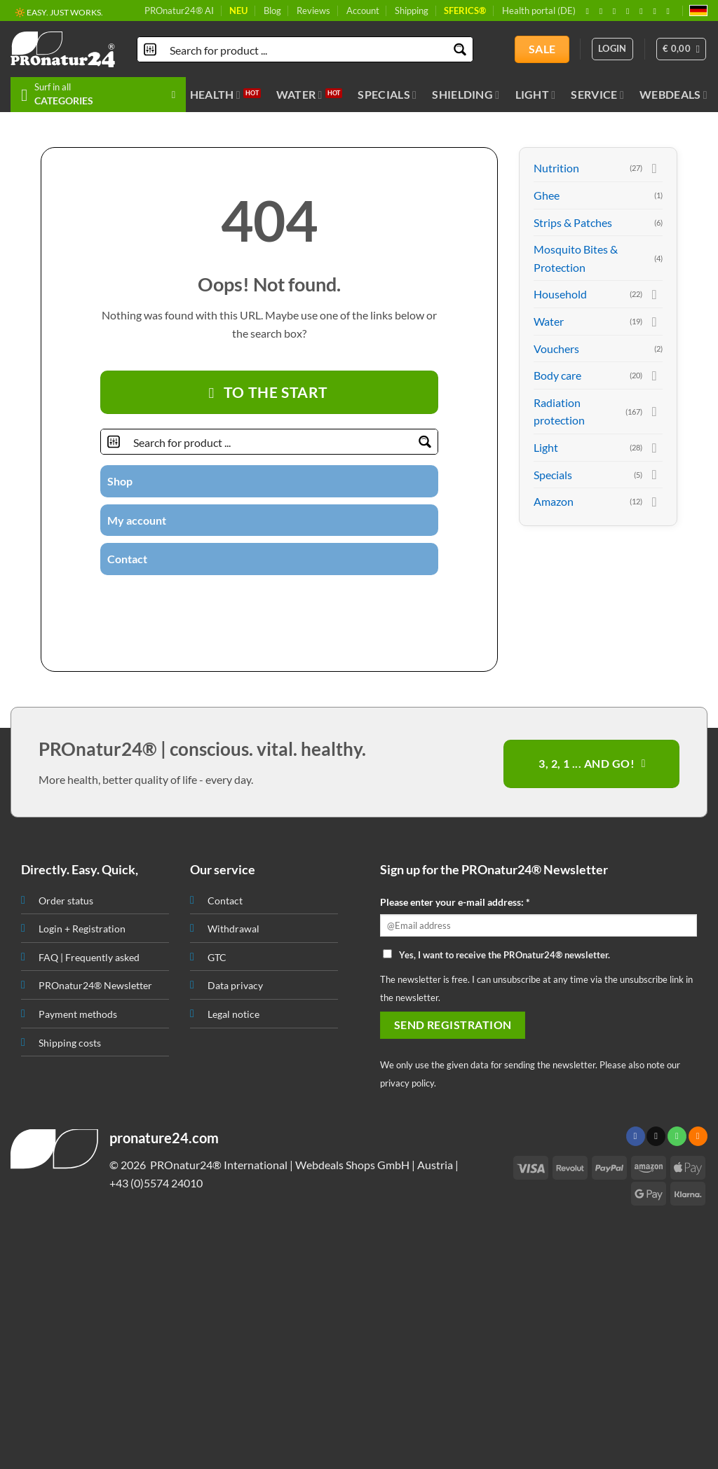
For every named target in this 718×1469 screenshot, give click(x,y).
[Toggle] (654, 168)
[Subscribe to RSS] (657, 11)
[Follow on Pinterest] (643, 11)
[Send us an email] (630, 11)
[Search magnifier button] (460, 49)
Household (560, 294)
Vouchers (556, 348)
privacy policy (407, 1083)
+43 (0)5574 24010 (156, 1182)
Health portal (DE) (539, 10)
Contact (127, 558)
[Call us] (277, 599)
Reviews (313, 10)
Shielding (465, 95)
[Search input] (306, 49)
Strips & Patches (573, 222)
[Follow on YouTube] (671, 11)
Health (215, 95)
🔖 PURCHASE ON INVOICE (68, 13)
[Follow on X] (617, 11)
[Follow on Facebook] (589, 11)
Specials (387, 95)
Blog (272, 10)
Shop (120, 481)
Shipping (411, 10)
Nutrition (556, 167)
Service (597, 95)
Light (535, 95)
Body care (557, 375)
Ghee (547, 195)
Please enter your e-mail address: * (455, 902)
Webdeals (673, 95)
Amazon (554, 501)
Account (362, 10)
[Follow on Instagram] (604, 11)
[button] (681, 49)
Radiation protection (559, 411)
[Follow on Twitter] (243, 599)
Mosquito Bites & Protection (576, 258)
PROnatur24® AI (179, 10)
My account (136, 520)
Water (299, 95)
